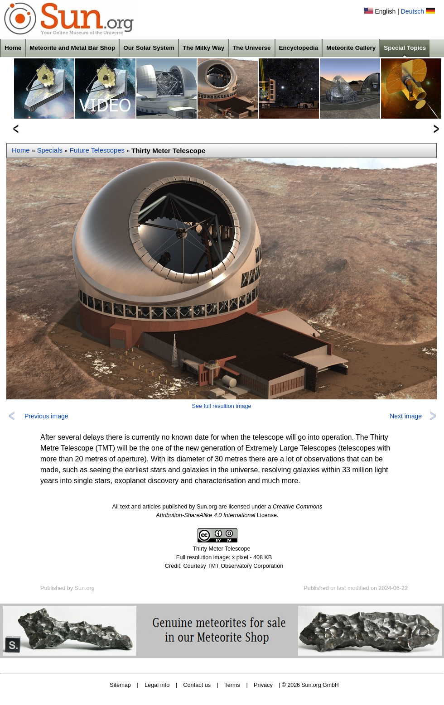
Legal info (157, 684)
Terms (232, 684)
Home (13, 47)
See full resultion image (221, 406)
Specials (50, 150)
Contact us (197, 684)
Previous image (46, 416)
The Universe (251, 47)
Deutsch (412, 11)
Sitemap (120, 684)
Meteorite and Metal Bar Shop (72, 47)
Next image (406, 416)
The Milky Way (203, 47)
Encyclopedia (299, 47)
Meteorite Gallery (351, 47)
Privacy (263, 684)
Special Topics (405, 47)
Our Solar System (148, 47)
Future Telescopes (97, 150)
